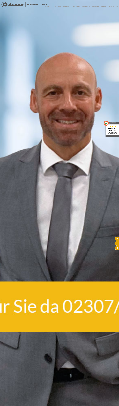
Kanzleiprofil (56, 6)
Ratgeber (66, 6)
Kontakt (104, 6)
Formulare (86, 6)
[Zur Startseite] (24, 7)
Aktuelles (95, 6)
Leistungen (76, 6)
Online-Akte (113, 6)
